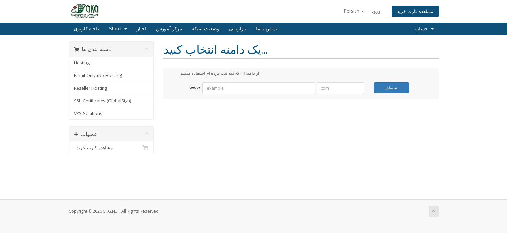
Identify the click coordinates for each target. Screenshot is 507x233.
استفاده (391, 87)
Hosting (82, 63)
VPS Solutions (88, 113)
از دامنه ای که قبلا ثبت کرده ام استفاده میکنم (214, 73)
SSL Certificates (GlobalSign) (102, 101)
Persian (354, 11)
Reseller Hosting (90, 88)
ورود (376, 11)
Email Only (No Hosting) (98, 75)
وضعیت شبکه (205, 29)
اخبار (141, 29)
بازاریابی (237, 29)
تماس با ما (266, 29)
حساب (424, 29)
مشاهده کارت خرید (415, 11)
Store (118, 29)
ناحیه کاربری (86, 29)
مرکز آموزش (169, 29)
